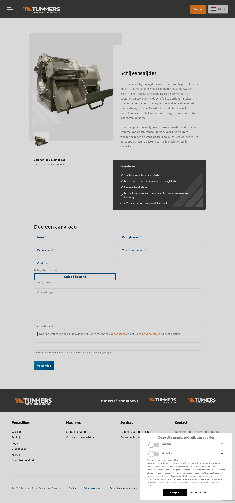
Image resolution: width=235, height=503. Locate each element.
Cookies (73, 488)
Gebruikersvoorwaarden (123, 488)
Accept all (175, 492)
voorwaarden (117, 333)
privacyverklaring (153, 333)
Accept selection (198, 492)
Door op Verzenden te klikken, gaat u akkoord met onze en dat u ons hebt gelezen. (110, 333)
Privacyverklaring (94, 488)
